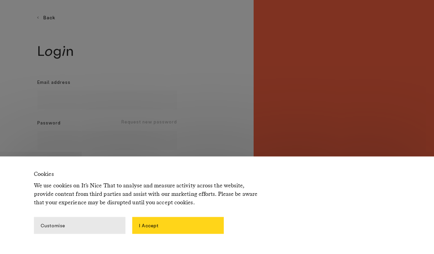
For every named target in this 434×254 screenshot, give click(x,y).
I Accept (149, 225)
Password (49, 122)
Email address (54, 82)
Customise (53, 225)
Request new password (149, 121)
